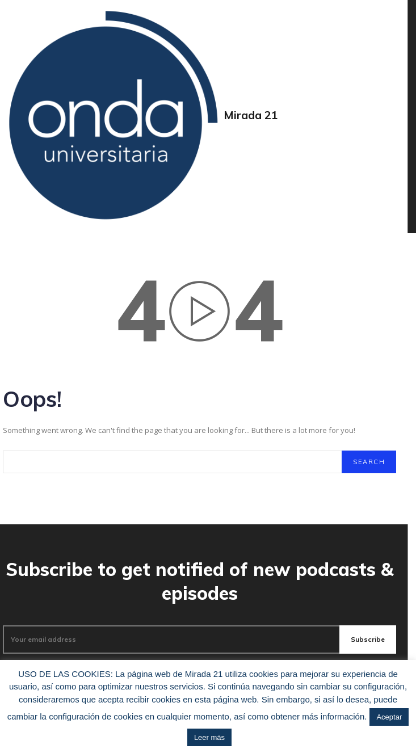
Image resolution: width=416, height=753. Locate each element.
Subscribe (368, 639)
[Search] (369, 462)
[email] (171, 639)
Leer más (209, 737)
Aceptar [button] (389, 717)
